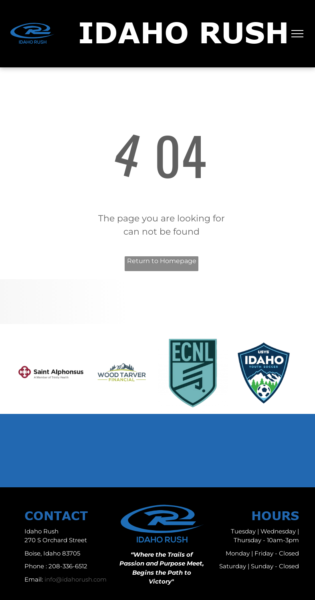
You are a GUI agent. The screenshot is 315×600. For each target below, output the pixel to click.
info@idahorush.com (75, 579)
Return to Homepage (161, 261)
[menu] (297, 33)
